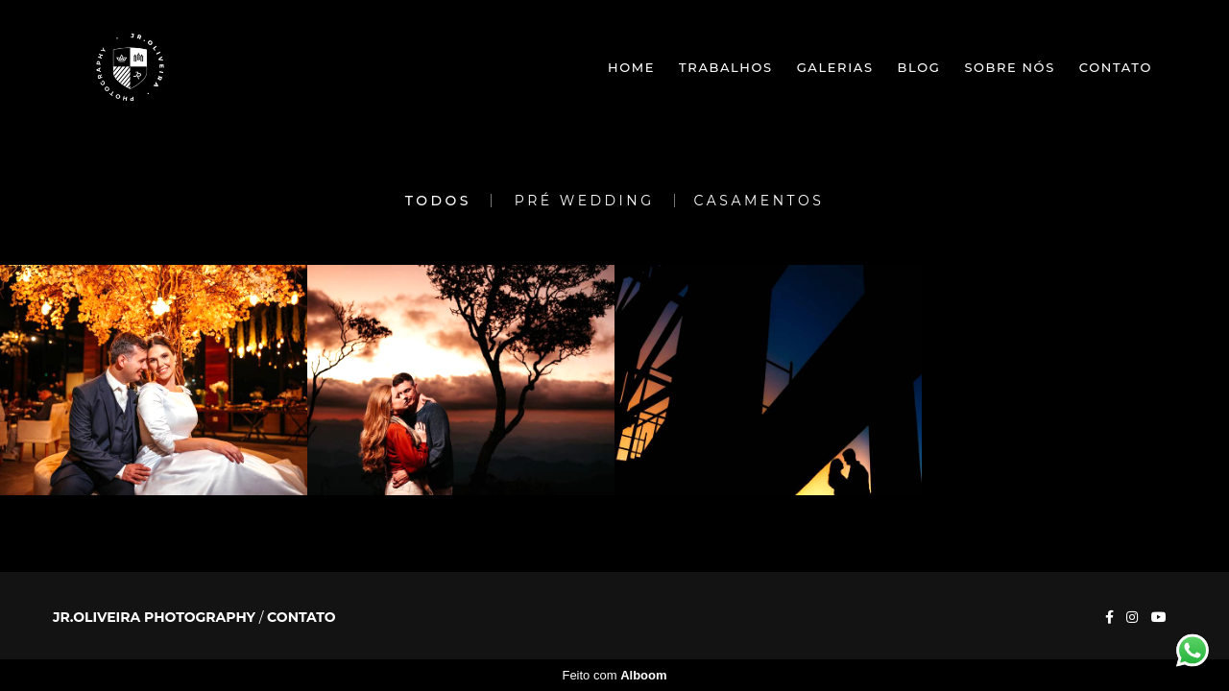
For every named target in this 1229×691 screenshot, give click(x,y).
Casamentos (759, 200)
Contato (1115, 67)
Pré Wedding (585, 200)
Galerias (835, 67)
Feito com (614, 675)
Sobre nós (1009, 67)
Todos (438, 200)
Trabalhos (726, 67)
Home (631, 67)
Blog (919, 67)
